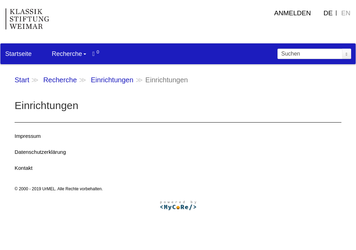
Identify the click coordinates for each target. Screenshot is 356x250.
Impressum (28, 136)
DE (328, 13)
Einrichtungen (112, 80)
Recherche (69, 53)
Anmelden (292, 13)
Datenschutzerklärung (40, 152)
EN (345, 13)
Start (22, 80)
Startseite (18, 53)
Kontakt (24, 168)
